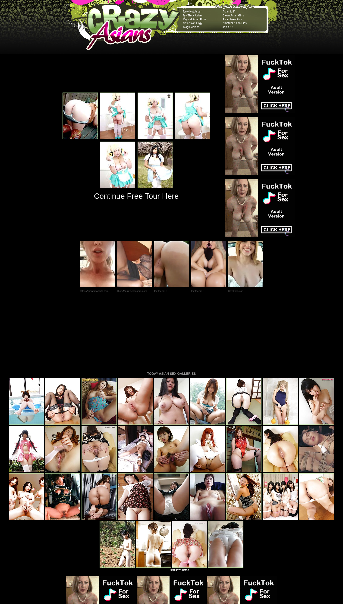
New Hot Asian (192, 11)
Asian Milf (229, 11)
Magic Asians (191, 27)
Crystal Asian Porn (194, 19)
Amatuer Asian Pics (235, 23)
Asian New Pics (232, 19)
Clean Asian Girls (233, 15)
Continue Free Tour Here (136, 196)
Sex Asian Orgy (192, 23)
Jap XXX (228, 27)
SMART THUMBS (179, 507)
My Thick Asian (192, 15)
